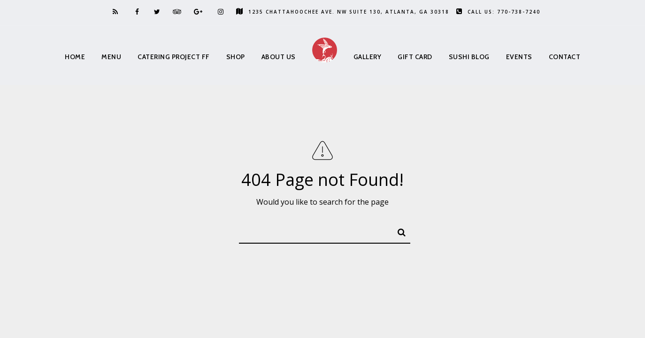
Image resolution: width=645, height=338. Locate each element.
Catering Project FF (174, 57)
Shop (235, 57)
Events (519, 57)
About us (278, 57)
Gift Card (415, 57)
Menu (111, 57)
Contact (565, 57)
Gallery (367, 57)
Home (75, 57)
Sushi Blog (469, 57)
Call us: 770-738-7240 (498, 11)
